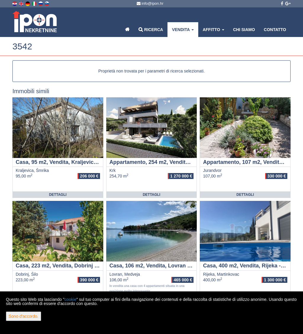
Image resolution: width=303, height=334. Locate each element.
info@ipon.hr (150, 3)
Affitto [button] (213, 29)
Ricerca (150, 29)
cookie (70, 299)
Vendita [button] (183, 29)
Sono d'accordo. (23, 316)
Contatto (275, 29)
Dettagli (58, 195)
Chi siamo (244, 29)
